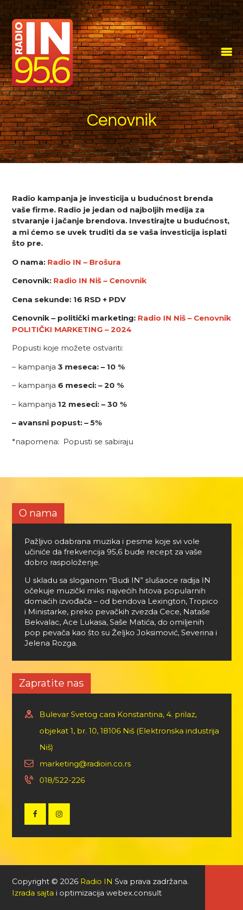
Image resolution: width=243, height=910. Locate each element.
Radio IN (96, 881)
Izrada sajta (33, 893)
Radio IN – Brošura (84, 262)
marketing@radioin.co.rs (85, 763)
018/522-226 (62, 780)
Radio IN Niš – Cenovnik (100, 280)
